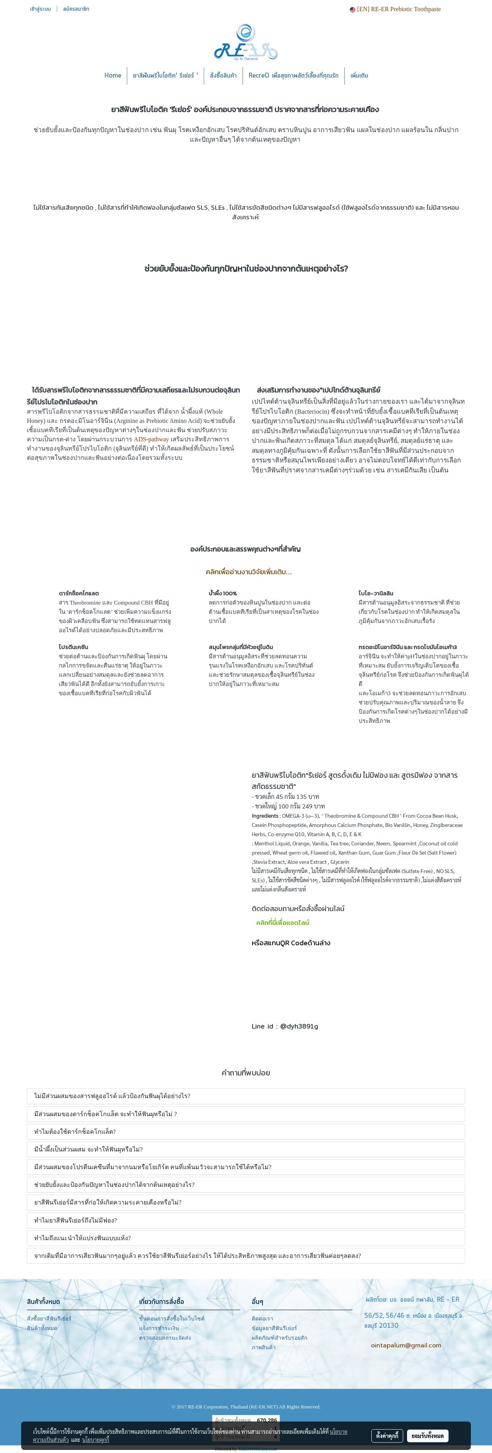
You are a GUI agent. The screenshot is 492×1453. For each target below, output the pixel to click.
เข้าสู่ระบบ (40, 9)
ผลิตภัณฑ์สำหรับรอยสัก (279, 1338)
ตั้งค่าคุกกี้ (387, 1435)
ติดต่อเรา (262, 1319)
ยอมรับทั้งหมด (428, 1435)
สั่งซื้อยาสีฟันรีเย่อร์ (49, 1319)
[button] (385, 76)
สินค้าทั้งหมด (42, 1328)
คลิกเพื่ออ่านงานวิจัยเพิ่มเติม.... (249, 572)
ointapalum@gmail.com (406, 1345)
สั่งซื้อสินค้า (223, 75)
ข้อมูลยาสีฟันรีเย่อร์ (274, 1328)
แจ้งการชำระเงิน (159, 1328)
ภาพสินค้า (264, 1347)
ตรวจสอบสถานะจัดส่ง (165, 1338)
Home (113, 75)
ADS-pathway (151, 439)
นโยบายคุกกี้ (95, 1439)
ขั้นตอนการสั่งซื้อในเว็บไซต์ (171, 1319)
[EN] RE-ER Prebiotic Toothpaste (395, 9)
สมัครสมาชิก (76, 9)
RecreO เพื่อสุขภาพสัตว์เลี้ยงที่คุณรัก (294, 75)
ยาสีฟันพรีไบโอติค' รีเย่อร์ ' (165, 75)
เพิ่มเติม (359, 75)
